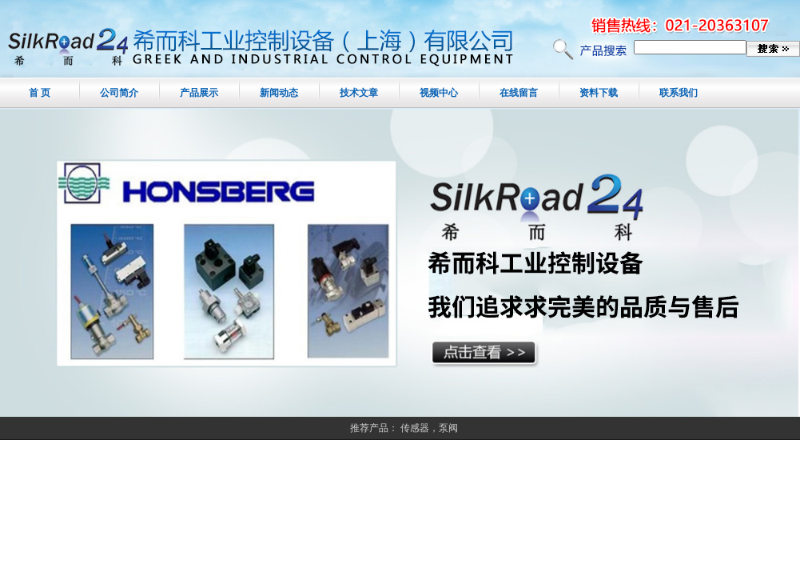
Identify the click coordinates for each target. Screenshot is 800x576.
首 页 (39, 92)
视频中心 (439, 92)
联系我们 (678, 92)
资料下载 (598, 92)
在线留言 (519, 92)
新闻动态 (279, 92)
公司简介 (119, 92)
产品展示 (199, 92)
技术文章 (359, 92)
